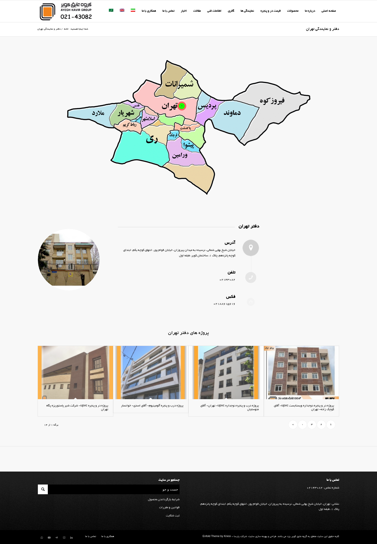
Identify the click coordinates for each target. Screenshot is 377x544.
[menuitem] (328, 11)
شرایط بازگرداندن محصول (164, 499)
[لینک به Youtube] (49, 538)
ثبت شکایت (173, 515)
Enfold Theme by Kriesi (216, 536)
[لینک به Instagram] (64, 538)
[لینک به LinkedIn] (71, 538)
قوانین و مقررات (169, 507)
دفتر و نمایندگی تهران (322, 29)
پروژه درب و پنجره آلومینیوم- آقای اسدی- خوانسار (152, 405)
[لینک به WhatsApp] (41, 538)
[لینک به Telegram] (56, 538)
